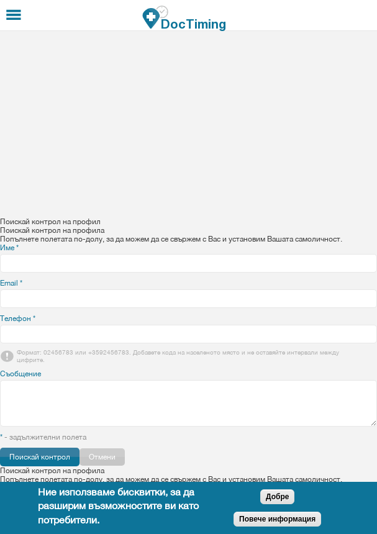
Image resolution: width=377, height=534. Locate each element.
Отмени (102, 457)
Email (11, 283)
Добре (277, 496)
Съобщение (20, 373)
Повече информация (277, 519)
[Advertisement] (188, 124)
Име (9, 247)
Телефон (17, 318)
